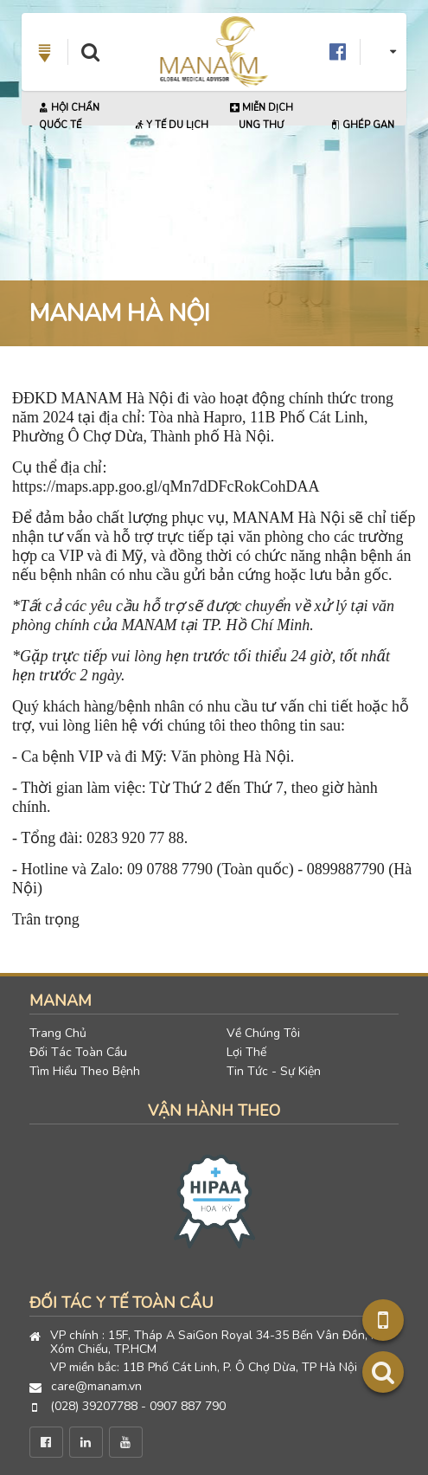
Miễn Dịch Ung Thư (261, 116)
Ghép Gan (362, 125)
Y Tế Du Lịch (171, 125)
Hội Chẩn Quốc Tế (69, 116)
